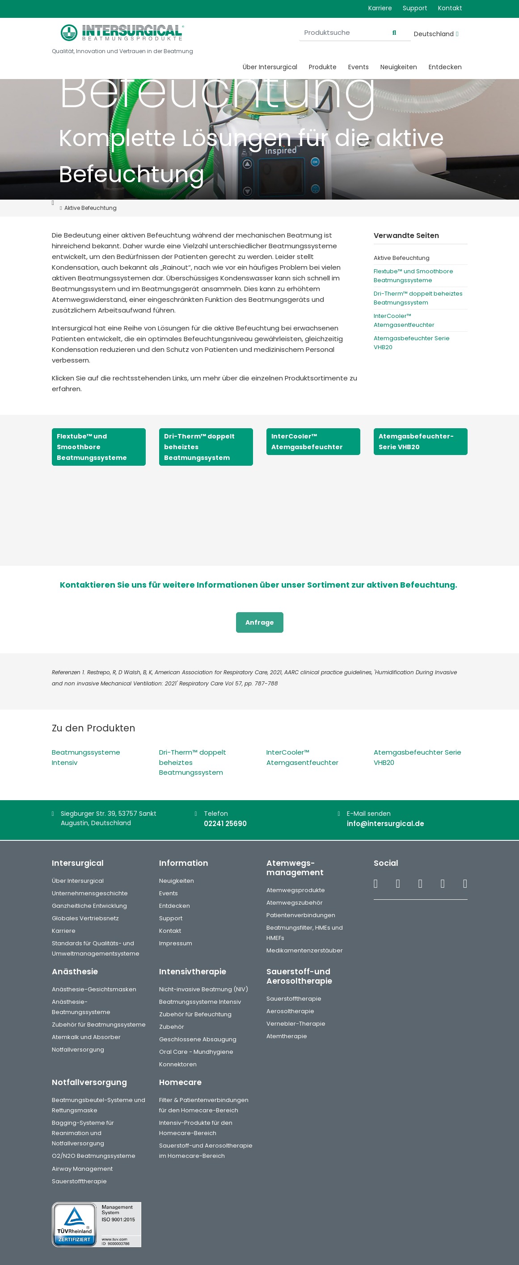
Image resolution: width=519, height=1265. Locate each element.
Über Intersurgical (270, 67)
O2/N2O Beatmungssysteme (93, 1156)
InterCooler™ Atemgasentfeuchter (404, 320)
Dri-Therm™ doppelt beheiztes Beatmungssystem (418, 298)
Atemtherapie (286, 1036)
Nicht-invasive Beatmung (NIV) (203, 989)
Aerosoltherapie (290, 1011)
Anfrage (259, 622)
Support (415, 8)
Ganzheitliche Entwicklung (89, 906)
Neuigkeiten (398, 67)
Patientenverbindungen (300, 915)
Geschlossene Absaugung (197, 1039)
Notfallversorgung (78, 1049)
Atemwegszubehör (294, 902)
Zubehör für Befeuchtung (195, 1014)
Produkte (323, 67)
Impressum (175, 943)
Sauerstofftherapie (293, 998)
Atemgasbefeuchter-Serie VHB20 (416, 441)
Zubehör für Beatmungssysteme (99, 1024)
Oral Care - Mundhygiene (196, 1052)
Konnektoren (178, 1064)
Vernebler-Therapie (295, 1023)
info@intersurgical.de (385, 823)
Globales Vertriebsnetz (85, 918)
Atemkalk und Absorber (86, 1037)
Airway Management (82, 1169)
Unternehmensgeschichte (90, 893)
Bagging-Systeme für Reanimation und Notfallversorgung (83, 1133)
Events (358, 67)
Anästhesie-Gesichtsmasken (94, 989)
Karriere (380, 8)
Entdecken (445, 67)
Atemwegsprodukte (295, 890)
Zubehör (171, 1027)
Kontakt (450, 8)
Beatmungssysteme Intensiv (200, 1002)
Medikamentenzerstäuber (304, 950)
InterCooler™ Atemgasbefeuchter (307, 441)
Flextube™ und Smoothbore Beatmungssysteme (413, 275)
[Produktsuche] (355, 33)
